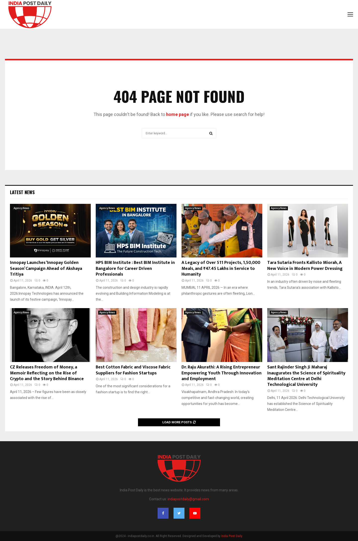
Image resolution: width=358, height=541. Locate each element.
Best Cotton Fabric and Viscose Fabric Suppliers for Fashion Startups (133, 370)
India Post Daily (231, 536)
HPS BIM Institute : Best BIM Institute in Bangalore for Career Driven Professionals (135, 268)
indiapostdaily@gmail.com (188, 499)
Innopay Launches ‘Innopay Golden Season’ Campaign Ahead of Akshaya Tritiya (46, 268)
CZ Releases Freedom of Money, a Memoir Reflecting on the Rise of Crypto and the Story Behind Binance (47, 373)
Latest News (22, 192)
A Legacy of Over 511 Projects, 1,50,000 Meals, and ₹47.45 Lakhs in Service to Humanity (220, 268)
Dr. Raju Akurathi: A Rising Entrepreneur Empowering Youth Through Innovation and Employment (221, 373)
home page (177, 114)
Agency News (21, 208)
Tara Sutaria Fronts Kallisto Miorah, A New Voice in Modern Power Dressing (305, 265)
